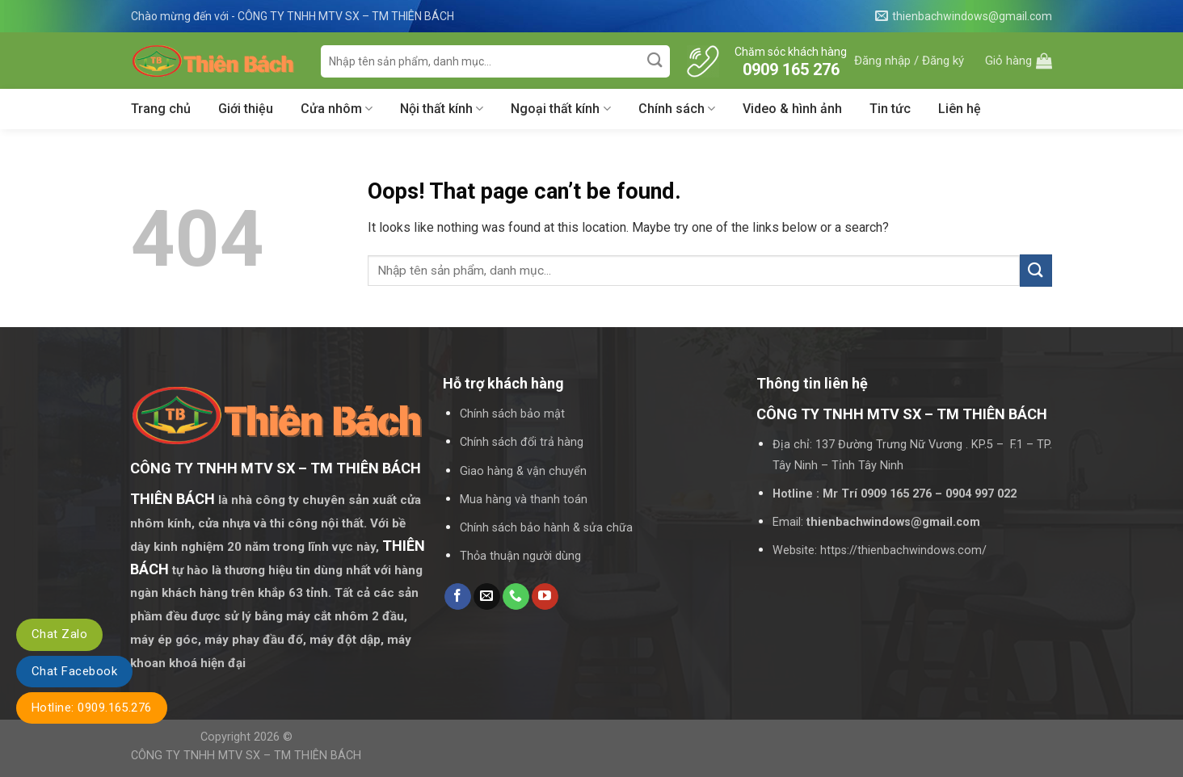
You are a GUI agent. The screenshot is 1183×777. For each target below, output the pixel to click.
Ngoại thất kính (560, 109)
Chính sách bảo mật (512, 414)
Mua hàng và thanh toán (523, 499)
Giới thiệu (245, 108)
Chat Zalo (59, 634)
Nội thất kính (441, 109)
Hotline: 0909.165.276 (92, 707)
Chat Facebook (74, 671)
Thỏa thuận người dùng (520, 556)
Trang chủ (161, 108)
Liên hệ (959, 108)
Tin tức (890, 108)
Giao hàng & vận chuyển (523, 471)
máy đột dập (345, 639)
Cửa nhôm (337, 109)
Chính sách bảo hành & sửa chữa (546, 528)
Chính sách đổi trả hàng (521, 442)
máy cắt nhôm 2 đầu (345, 616)
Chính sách (676, 109)
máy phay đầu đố (253, 639)
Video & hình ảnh (792, 108)
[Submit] (655, 61)
